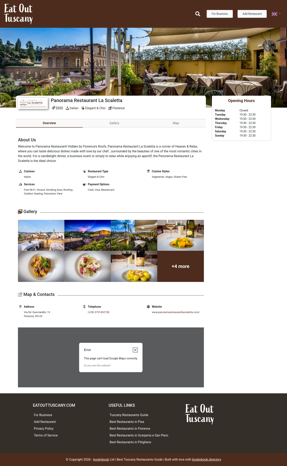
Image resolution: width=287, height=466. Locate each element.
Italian (74, 108)
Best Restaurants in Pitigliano (130, 442)
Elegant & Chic (95, 108)
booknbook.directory (206, 459)
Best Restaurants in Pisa (127, 422)
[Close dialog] (135, 350)
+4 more (181, 266)
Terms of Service (46, 435)
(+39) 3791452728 (98, 312)
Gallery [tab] (114, 123)
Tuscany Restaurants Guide (129, 415)
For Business (220, 13)
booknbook (101, 459)
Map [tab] (176, 123)
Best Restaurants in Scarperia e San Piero (139, 435)
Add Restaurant (252, 13)
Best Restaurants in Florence (130, 428)
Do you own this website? (97, 365)
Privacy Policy (44, 428)
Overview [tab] (49, 123)
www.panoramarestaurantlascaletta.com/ (176, 312)
